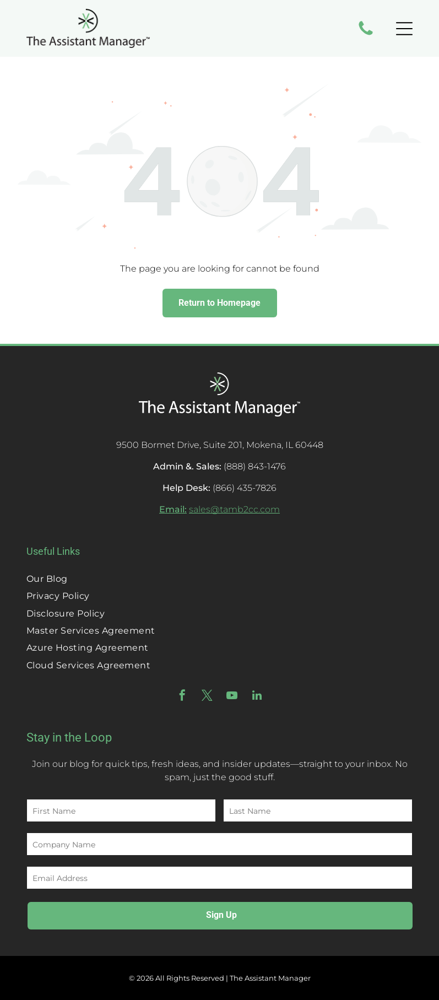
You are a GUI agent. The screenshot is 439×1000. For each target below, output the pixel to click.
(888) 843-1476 (255, 466)
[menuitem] (219, 578)
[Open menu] (404, 28)
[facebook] (182, 696)
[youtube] (232, 696)
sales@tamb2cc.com (234, 509)
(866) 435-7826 (245, 488)
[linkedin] (256, 696)
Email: (173, 509)
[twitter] (207, 696)
